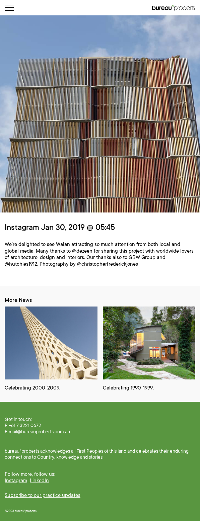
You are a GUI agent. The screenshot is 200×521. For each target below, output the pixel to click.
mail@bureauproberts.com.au (39, 432)
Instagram (16, 480)
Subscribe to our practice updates (42, 495)
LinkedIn (39, 480)
